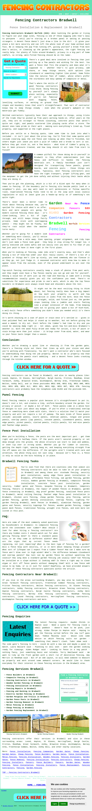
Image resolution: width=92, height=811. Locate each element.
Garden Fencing (34, 768)
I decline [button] (63, 804)
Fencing (20, 768)
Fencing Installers (71, 757)
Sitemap (3, 790)
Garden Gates (63, 751)
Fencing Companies (43, 751)
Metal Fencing (9, 757)
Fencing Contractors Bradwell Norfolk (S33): (26, 33)
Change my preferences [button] (77, 804)
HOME (60, 14)
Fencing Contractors (61, 760)
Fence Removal (17, 760)
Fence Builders (43, 754)
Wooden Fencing (51, 757)
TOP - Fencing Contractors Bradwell (21, 772)
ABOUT (67, 14)
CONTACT (75, 14)
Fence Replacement (69, 765)
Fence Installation (20, 751)
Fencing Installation (30, 757)
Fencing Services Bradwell (23, 669)
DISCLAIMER (84, 14)
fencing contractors (26, 599)
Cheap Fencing (81, 751)
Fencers (30, 762)
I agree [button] (55, 804)
